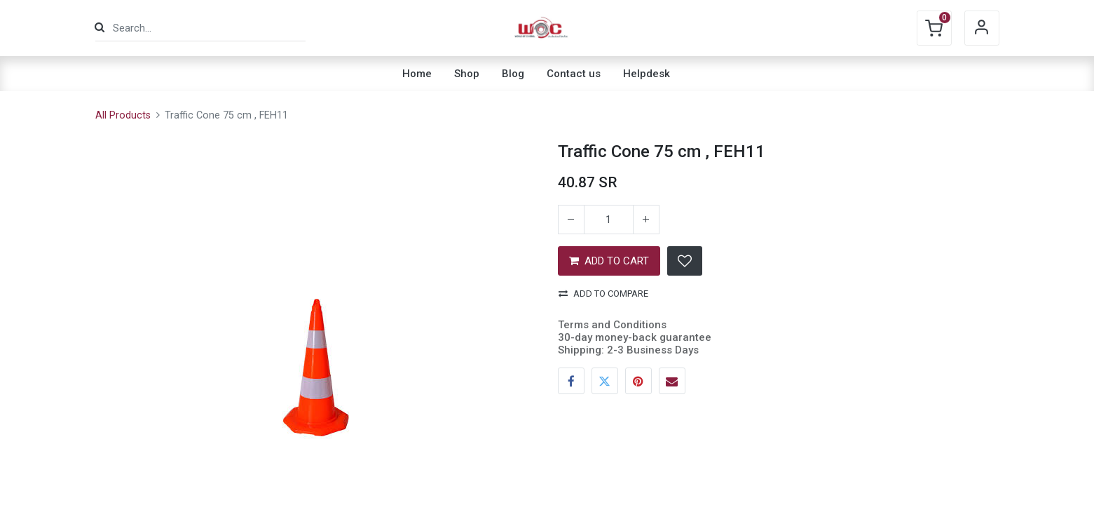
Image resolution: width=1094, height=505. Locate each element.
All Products (123, 115)
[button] (684, 261)
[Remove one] (571, 220)
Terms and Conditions (612, 324)
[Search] (99, 28)
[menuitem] (417, 73)
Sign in (981, 28)
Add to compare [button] (603, 293)
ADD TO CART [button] (609, 261)
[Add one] (646, 220)
